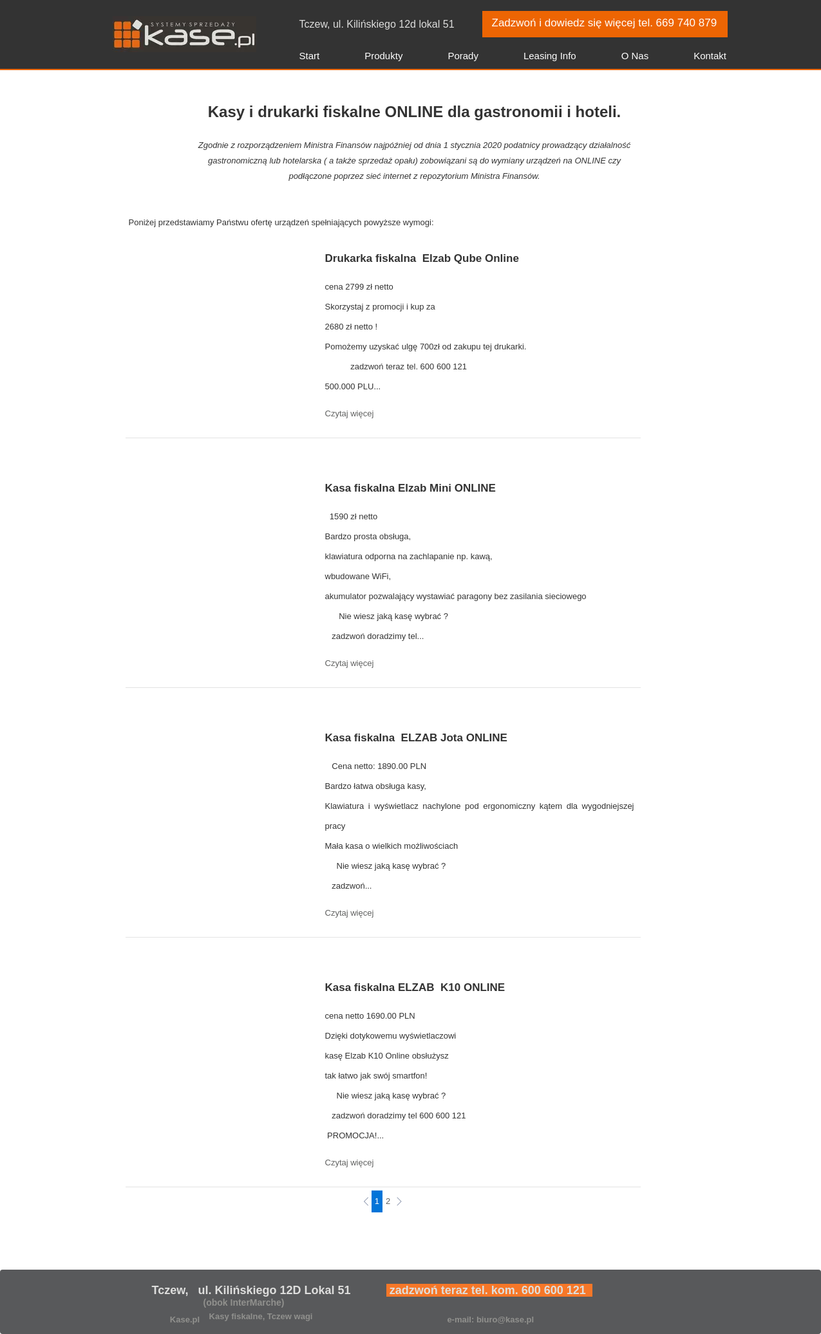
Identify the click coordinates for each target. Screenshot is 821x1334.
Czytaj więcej (349, 413)
